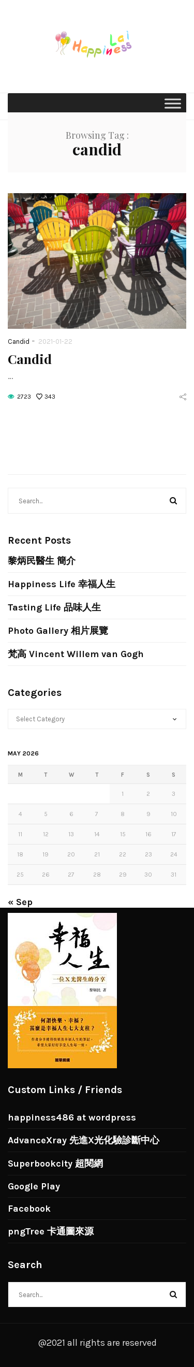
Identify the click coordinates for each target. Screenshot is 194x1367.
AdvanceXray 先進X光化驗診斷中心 (83, 1140)
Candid (18, 341)
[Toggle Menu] (173, 103)
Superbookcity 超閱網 (55, 1163)
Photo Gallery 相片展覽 (58, 630)
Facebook (29, 1208)
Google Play (34, 1186)
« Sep (20, 902)
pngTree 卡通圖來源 (51, 1231)
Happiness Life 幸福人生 (61, 584)
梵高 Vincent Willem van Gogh (76, 654)
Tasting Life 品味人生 (54, 607)
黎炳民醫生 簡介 (42, 560)
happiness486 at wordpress (72, 1117)
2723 (24, 396)
